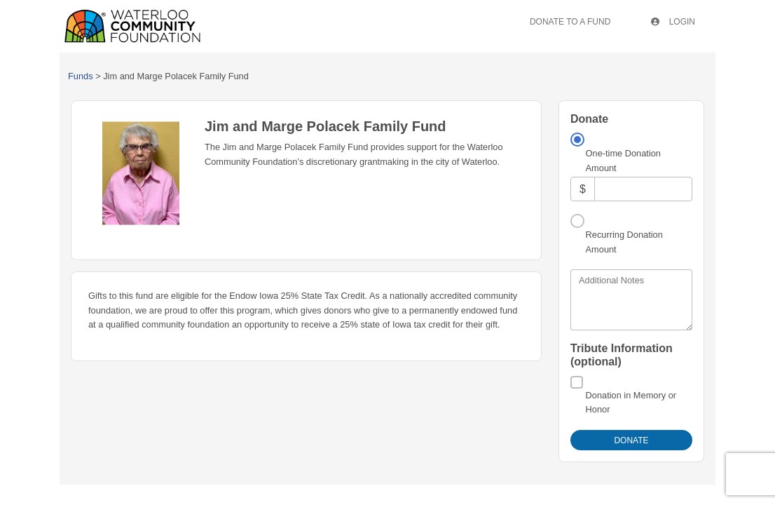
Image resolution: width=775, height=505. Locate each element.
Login (673, 22)
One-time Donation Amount (623, 160)
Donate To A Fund (570, 22)
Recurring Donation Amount (624, 241)
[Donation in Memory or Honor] (576, 382)
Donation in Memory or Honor (631, 402)
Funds (80, 76)
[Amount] (643, 189)
